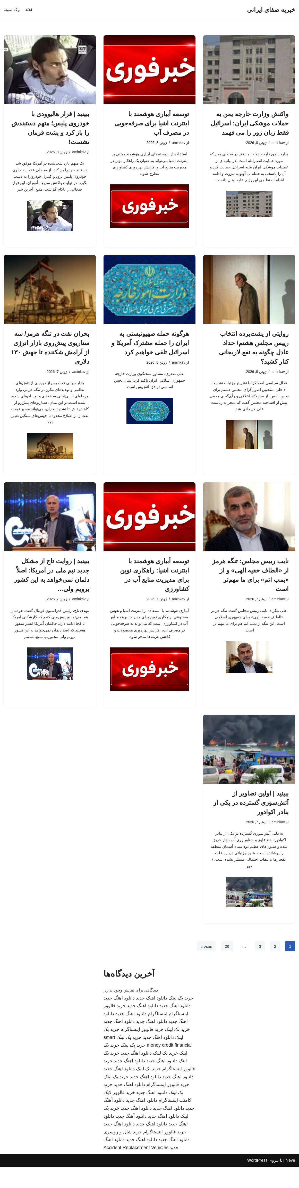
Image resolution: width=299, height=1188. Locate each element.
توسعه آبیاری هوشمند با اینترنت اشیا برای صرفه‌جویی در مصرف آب (151, 123)
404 (30, 10)
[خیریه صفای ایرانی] (271, 10)
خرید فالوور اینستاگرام (142, 1050)
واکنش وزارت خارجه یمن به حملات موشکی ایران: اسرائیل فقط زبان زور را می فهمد (250, 123)
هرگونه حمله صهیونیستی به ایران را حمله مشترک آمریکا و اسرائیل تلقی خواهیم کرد (150, 346)
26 (226, 967)
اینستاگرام (157, 1035)
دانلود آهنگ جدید (131, 1137)
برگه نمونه (12, 10)
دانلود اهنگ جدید (151, 1019)
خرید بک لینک (180, 1019)
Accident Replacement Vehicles (136, 1169)
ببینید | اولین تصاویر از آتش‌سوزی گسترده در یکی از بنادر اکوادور (251, 820)
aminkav (278, 143)
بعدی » (205, 967)
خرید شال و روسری (123, 1153)
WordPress (257, 1181)
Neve (290, 1181)
